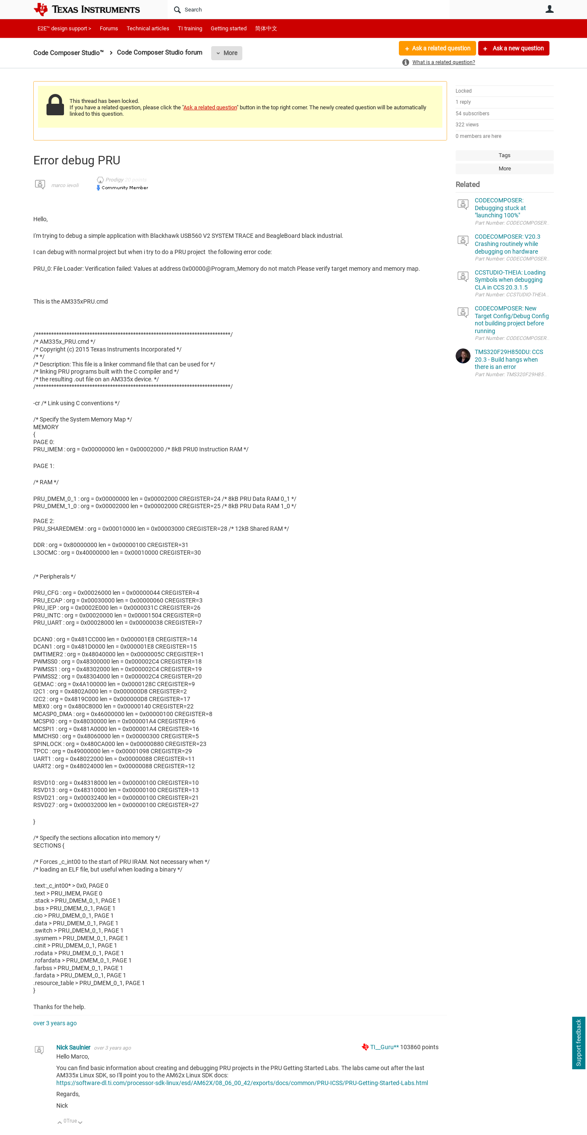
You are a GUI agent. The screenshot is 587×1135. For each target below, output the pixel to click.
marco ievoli (64, 185)
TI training (190, 28)
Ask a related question (441, 48)
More (230, 53)
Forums (109, 28)
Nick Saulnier (74, 1047)
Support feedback (578, 1043)
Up (60, 1123)
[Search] (309, 9)
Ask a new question (517, 48)
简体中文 (266, 28)
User (549, 9)
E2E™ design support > (64, 28)
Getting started (229, 28)
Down (80, 1123)
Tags (505, 155)
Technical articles (148, 28)
